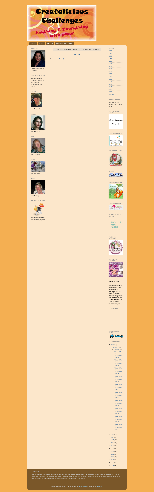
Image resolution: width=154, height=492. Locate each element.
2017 (112, 457)
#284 (110, 61)
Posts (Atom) (63, 59)
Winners (111, 94)
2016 (112, 459)
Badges (50, 43)
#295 (110, 89)
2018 (112, 454)
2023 (112, 440)
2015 (112, 462)
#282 (110, 56)
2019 (112, 451)
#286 (110, 66)
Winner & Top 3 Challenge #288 (118, 418)
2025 (112, 434)
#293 (110, 84)
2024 (112, 437)
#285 (110, 63)
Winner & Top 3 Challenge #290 (118, 402)
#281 (110, 53)
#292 (110, 81)
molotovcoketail (83, 486)
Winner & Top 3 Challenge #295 (118, 362)
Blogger (99, 486)
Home (33, 43)
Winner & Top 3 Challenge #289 (118, 410)
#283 (110, 58)
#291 (110, 79)
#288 (110, 71)
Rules (41, 43)
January (115, 347)
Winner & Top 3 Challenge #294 (118, 370)
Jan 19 (116, 349)
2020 (112, 448)
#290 (110, 76)
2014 (112, 465)
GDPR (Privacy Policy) (64, 43)
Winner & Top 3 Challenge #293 (118, 378)
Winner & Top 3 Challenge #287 (118, 426)
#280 (110, 51)
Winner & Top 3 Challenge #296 (118, 354)
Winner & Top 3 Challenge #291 (118, 394)
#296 (110, 92)
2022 (112, 443)
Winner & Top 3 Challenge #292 (118, 386)
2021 (112, 445)
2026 (112, 344)
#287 (110, 69)
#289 (110, 74)
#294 (110, 87)
